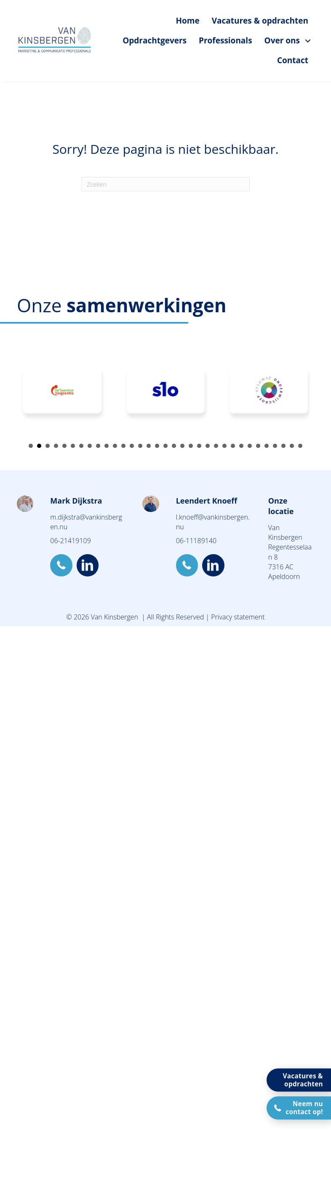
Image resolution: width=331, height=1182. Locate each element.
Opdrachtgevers (155, 40)
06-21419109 (70, 540)
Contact (292, 60)
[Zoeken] (165, 184)
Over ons (282, 40)
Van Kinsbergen (285, 532)
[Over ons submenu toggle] (308, 41)
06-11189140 (196, 540)
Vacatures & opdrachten (260, 20)
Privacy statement (237, 617)
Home (187, 20)
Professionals (225, 40)
